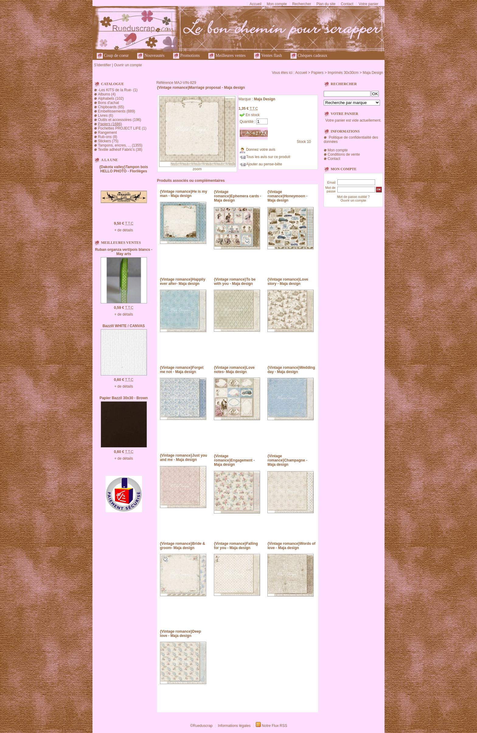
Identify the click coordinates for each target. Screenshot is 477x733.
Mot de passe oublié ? (353, 197)
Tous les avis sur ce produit (268, 157)
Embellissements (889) (116, 111)
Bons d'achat (108, 103)
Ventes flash (268, 56)
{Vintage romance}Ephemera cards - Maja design (237, 196)
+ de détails (123, 230)
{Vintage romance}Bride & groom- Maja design (182, 545)
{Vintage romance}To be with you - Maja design (235, 281)
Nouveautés (151, 56)
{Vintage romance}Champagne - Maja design (287, 460)
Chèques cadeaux (309, 56)
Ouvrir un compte (128, 65)
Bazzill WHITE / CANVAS (124, 326)
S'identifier (102, 65)
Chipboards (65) (111, 107)
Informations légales (234, 726)
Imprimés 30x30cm (343, 73)
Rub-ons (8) (107, 137)
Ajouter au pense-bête (264, 164)
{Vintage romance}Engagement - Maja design (234, 460)
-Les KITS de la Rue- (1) (118, 90)
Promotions (186, 56)
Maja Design (373, 73)
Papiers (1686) (110, 124)
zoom (197, 169)
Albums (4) (107, 94)
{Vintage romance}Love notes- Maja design (234, 369)
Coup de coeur (113, 56)
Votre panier (368, 4)
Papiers (317, 73)
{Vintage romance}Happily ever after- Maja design (182, 281)
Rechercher (301, 4)
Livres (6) (105, 115)
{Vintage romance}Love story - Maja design (287, 281)
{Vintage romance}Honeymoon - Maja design (287, 196)
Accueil (256, 4)
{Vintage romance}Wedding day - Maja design (291, 369)
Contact (347, 4)
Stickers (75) (108, 141)
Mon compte (277, 4)
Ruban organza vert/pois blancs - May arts (123, 251)
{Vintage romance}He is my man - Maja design (183, 193)
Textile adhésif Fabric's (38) (120, 149)
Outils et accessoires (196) (119, 120)
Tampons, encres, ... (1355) (120, 145)
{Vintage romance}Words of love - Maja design (291, 545)
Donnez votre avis (260, 149)
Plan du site (326, 4)
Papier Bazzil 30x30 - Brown (123, 398)
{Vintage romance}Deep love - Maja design (180, 633)
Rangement (107, 132)
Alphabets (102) (111, 98)
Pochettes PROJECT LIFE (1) (122, 128)
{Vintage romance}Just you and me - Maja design (183, 457)
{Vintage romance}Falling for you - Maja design (236, 545)
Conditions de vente (344, 154)
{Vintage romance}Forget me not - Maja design (182, 369)
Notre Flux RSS (274, 726)
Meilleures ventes (227, 56)
